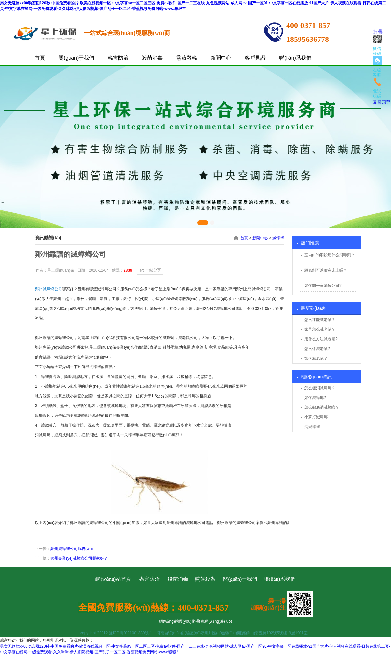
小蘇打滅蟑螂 (316, 417)
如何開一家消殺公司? (323, 285)
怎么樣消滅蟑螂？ (319, 388)
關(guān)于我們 (76, 58)
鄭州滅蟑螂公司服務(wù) (71, 548)
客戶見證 (255, 58)
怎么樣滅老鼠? (317, 348)
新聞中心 (221, 58)
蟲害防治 (118, 58)
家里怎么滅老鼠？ (319, 329)
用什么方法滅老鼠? (321, 339)
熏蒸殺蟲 (186, 58)
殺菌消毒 (152, 58)
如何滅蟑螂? (315, 397)
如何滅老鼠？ (316, 358)
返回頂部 (382, 102)
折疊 (378, 31)
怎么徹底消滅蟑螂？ (321, 407)
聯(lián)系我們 (295, 58)
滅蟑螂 (278, 238)
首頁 (40, 58)
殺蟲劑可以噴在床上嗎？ (325, 270)
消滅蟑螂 (312, 427)
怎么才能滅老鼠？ (319, 319)
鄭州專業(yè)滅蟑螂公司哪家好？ (79, 558)
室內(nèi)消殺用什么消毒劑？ (329, 255)
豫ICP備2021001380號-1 (130, 633)
